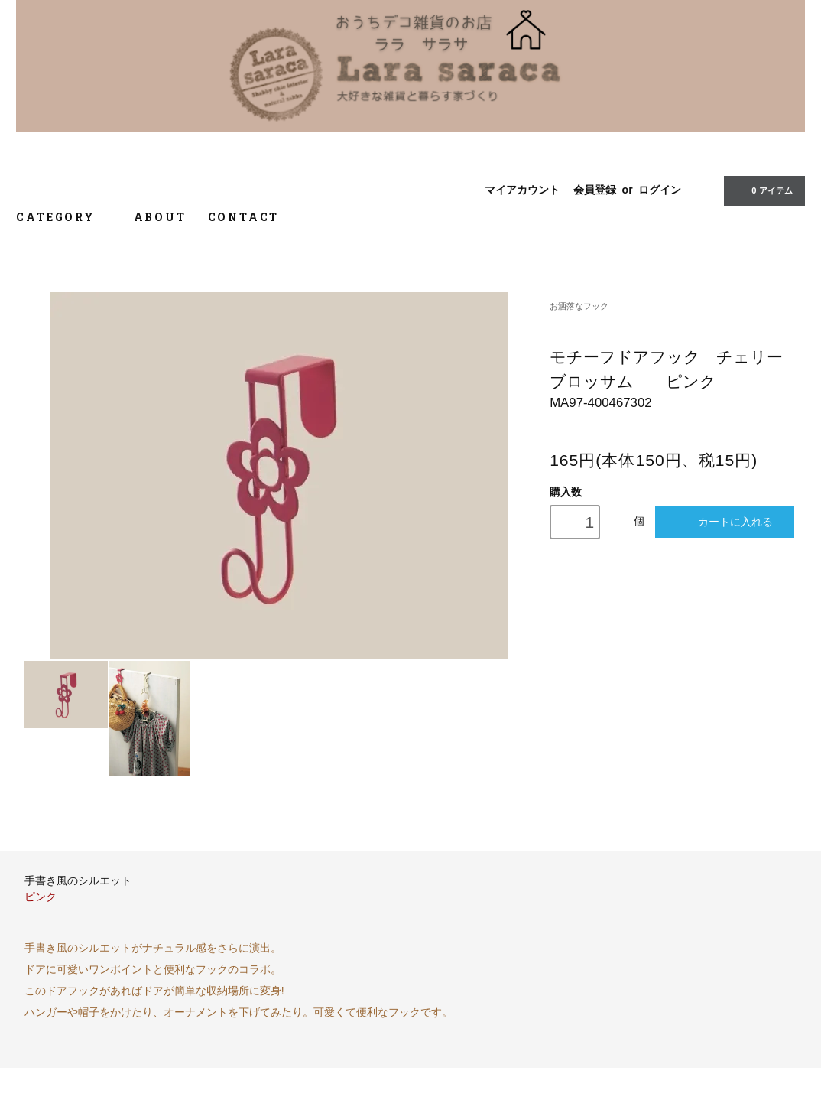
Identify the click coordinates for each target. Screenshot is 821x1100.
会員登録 (594, 190)
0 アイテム (762, 190)
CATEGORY (64, 217)
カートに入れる (724, 521)
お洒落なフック (579, 306)
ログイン (659, 190)
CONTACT (244, 217)
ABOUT (160, 217)
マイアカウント (522, 190)
